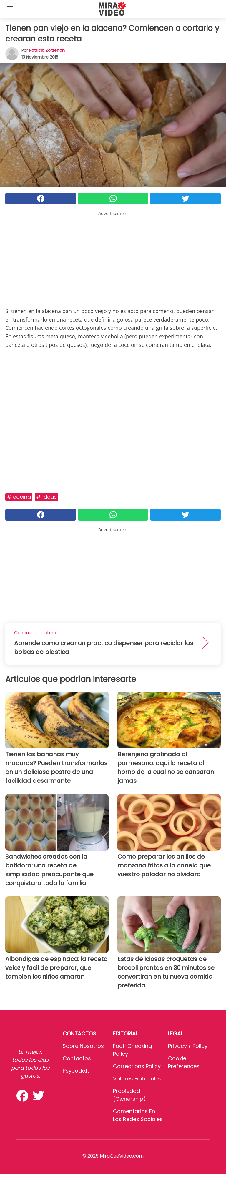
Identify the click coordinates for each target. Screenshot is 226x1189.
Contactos (77, 1058)
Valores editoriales (137, 1078)
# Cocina (19, 496)
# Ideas (46, 496)
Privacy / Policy (187, 1046)
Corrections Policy (137, 1066)
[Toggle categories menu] (10, 9)
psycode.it (76, 1070)
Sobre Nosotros (83, 1046)
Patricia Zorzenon (47, 50)
